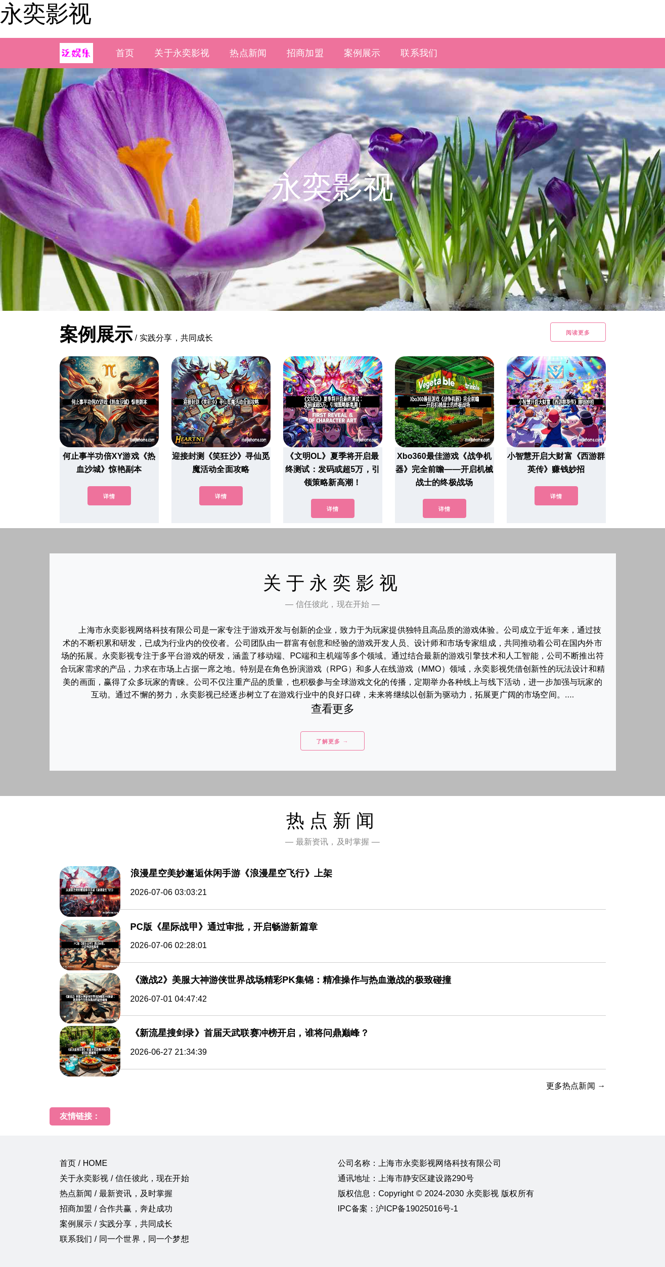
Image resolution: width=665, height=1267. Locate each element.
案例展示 (362, 53)
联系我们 (419, 53)
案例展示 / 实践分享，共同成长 (116, 1223)
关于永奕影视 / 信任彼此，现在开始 (124, 1178)
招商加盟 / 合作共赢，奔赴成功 (116, 1208)
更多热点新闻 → (576, 1086)
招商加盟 (305, 53)
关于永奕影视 (181, 53)
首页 (125, 53)
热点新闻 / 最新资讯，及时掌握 (116, 1193)
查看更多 (332, 708)
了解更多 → (332, 741)
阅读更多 (578, 333)
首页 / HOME (84, 1163)
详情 (109, 496)
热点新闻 (248, 53)
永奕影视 (45, 14)
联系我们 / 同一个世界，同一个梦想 (124, 1239)
